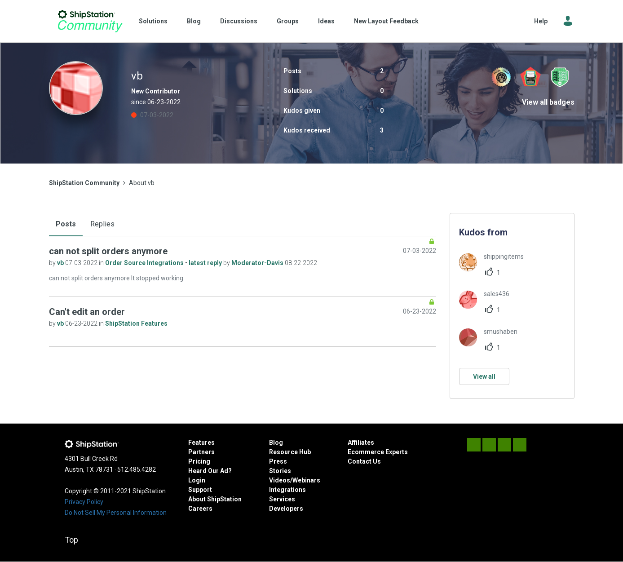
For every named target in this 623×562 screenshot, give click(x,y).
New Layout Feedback (386, 21)
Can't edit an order (87, 311)
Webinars (306, 480)
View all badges (548, 102)
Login (196, 480)
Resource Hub (290, 452)
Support (200, 489)
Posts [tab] (66, 224)
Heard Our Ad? (210, 470)
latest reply (206, 262)
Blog (194, 21)
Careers (200, 508)
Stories (280, 470)
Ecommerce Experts (378, 452)
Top (71, 539)
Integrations (287, 489)
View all (484, 376)
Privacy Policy (84, 501)
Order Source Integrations (145, 262)
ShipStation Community (90, 21)
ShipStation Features (136, 323)
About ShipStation (215, 499)
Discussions (238, 21)
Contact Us (364, 461)
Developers (286, 508)
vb (61, 262)
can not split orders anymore (108, 251)
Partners (201, 452)
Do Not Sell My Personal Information (116, 512)
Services (282, 499)
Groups (288, 21)
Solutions (153, 21)
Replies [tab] (102, 224)
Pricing (199, 461)
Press (278, 461)
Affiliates (361, 442)
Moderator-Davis (258, 262)
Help (541, 21)
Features (201, 442)
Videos (279, 480)
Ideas (326, 21)
